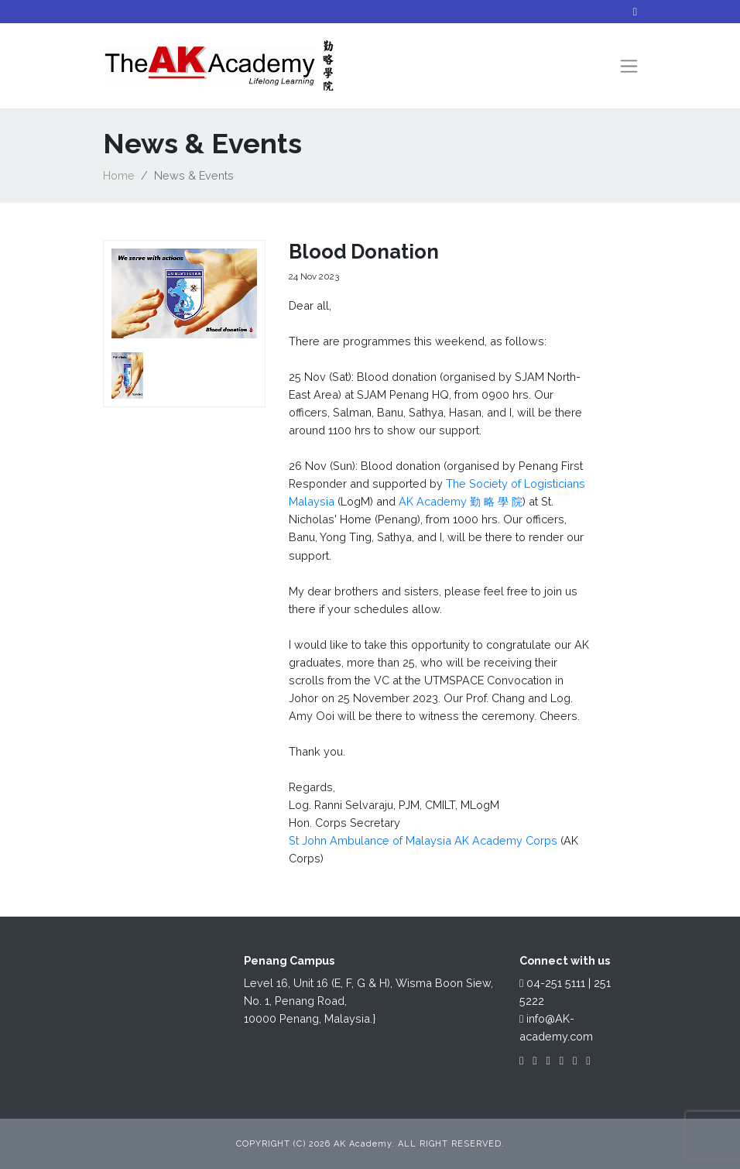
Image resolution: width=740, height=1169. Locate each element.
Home (119, 175)
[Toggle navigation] (629, 66)
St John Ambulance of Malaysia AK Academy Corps (423, 840)
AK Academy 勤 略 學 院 (460, 501)
